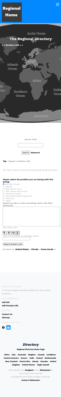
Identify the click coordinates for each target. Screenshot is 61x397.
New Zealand (11, 361)
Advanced (34, 153)
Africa (6, 355)
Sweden (44, 361)
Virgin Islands (43, 365)
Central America (11, 358)
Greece (24, 358)
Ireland (39, 358)
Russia (35, 361)
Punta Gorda (47, 249)
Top (4, 161)
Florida (34, 249)
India (31, 358)
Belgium (31, 355)
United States (22, 249)
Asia (13, 355)
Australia (22, 355)
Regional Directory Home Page (30, 349)
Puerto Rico (24, 361)
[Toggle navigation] (57, 4)
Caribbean (51, 355)
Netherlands (50, 358)
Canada (40, 355)
